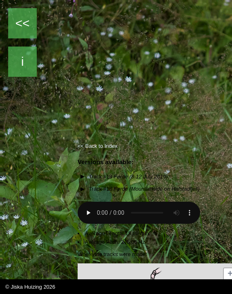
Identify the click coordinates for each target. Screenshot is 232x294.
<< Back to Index (98, 146)
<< (22, 23)
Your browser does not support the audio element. (139, 213)
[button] (154, 275)
